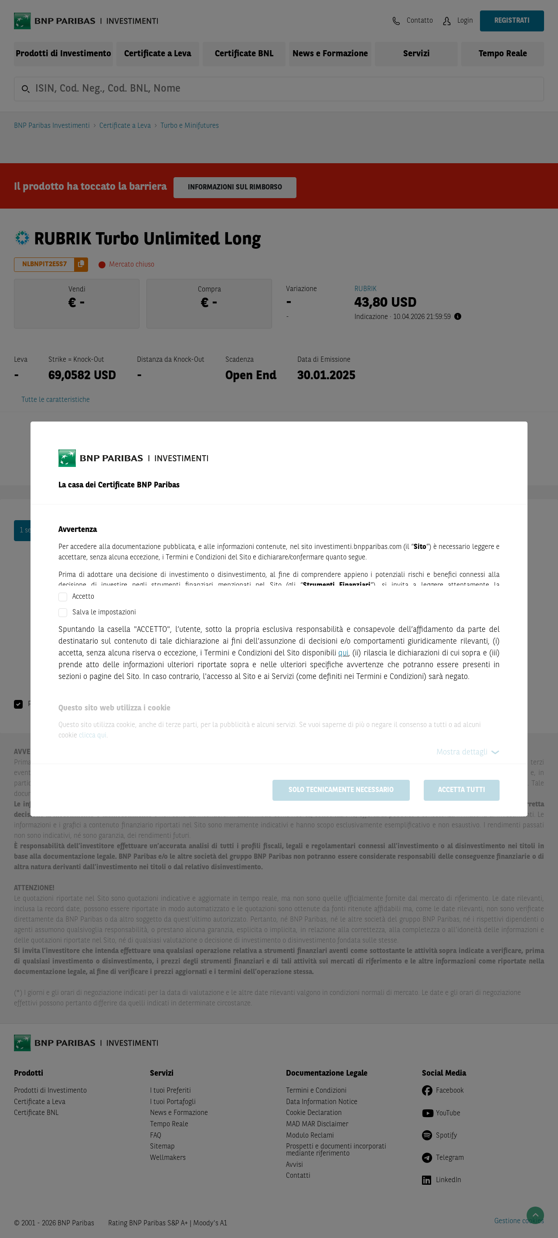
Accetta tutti (461, 790)
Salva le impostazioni (104, 612)
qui (343, 653)
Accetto (83, 596)
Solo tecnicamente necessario (341, 790)
